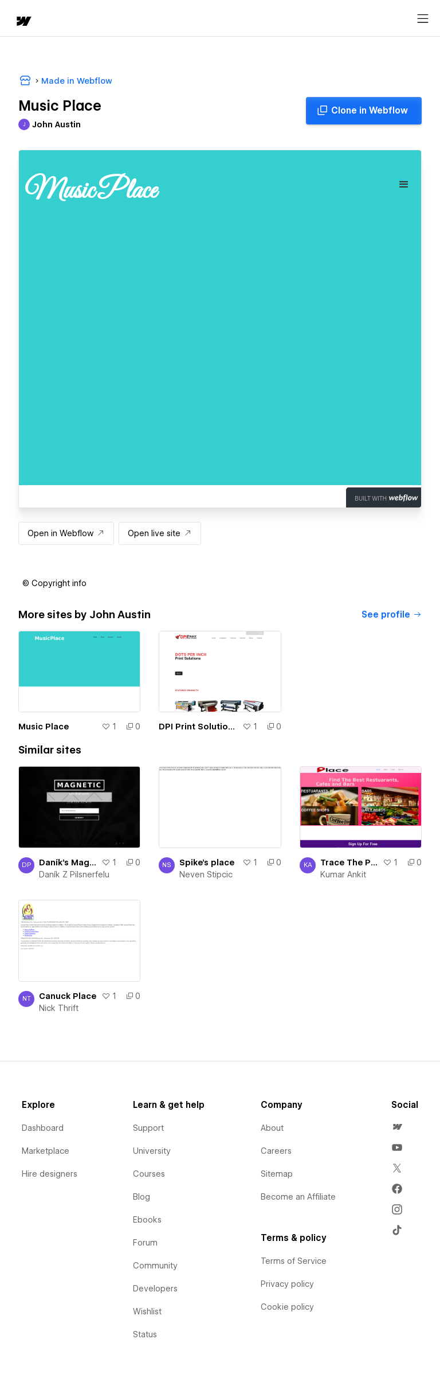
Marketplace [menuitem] (45, 1151)
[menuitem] (397, 1127)
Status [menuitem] (145, 1334)
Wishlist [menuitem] (147, 1311)
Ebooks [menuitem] (147, 1219)
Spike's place (206, 862)
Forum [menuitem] (145, 1242)
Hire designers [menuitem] (49, 1173)
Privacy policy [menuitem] (287, 1284)
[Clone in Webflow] (364, 110)
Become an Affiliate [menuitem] (298, 1196)
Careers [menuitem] (276, 1151)
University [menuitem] (152, 1151)
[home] (23, 22)
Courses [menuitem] (149, 1173)
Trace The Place (349, 862)
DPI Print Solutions (198, 726)
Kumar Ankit (343, 874)
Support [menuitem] (148, 1128)
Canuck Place (67, 996)
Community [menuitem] (155, 1265)
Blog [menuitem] (141, 1196)
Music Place (43, 726)
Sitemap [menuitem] (277, 1173)
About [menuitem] (272, 1128)
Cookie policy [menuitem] (287, 1306)
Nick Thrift (58, 1008)
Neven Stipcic (206, 874)
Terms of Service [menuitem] (294, 1261)
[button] (54, 583)
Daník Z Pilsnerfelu (74, 874)
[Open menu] (422, 19)
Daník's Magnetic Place (68, 862)
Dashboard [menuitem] (43, 1128)
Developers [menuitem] (155, 1288)
